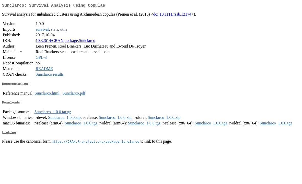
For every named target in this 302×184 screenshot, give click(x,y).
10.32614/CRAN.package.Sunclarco (65, 41)
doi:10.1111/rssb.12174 (172, 15)
